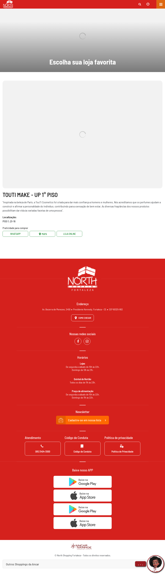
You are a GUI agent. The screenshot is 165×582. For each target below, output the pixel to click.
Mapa (42, 234)
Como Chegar (82, 318)
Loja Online (69, 233)
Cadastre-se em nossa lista (82, 420)
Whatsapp (15, 233)
